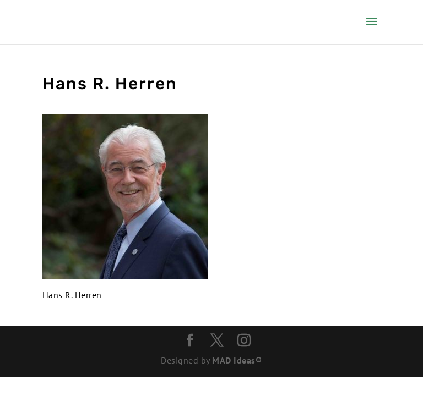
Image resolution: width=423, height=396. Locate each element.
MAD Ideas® (237, 360)
